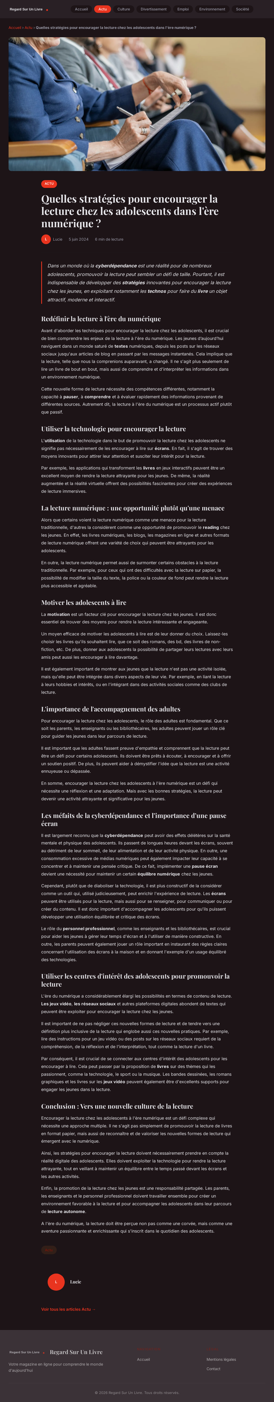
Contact (213, 1368)
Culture (123, 9)
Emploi (183, 9)
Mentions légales (221, 1359)
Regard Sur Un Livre (55, 1352)
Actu (102, 9)
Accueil (81, 9)
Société (242, 9)
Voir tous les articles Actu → (68, 1309)
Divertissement (154, 9)
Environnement (212, 9)
